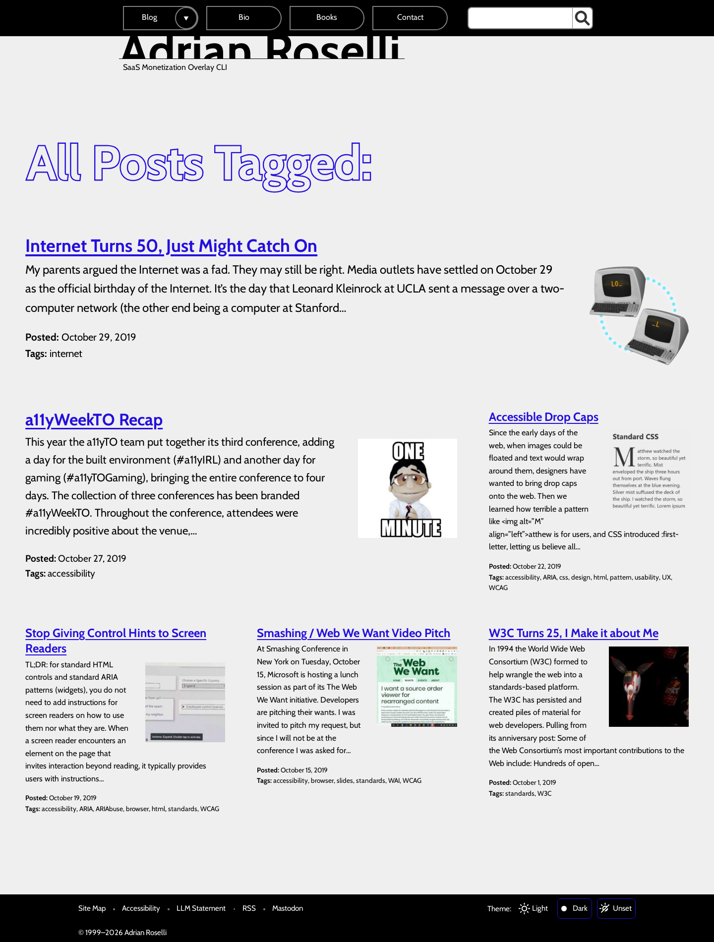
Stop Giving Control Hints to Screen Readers (115, 640)
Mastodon (287, 908)
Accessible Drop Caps (543, 417)
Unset (622, 908)
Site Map (92, 908)
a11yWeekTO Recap (94, 419)
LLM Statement (201, 908)
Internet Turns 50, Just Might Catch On (171, 245)
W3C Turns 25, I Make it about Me (573, 633)
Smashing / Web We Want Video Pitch (353, 633)
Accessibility (141, 908)
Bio (243, 17)
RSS (249, 908)
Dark (580, 908)
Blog (149, 17)
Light (540, 908)
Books (326, 17)
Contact (410, 17)
